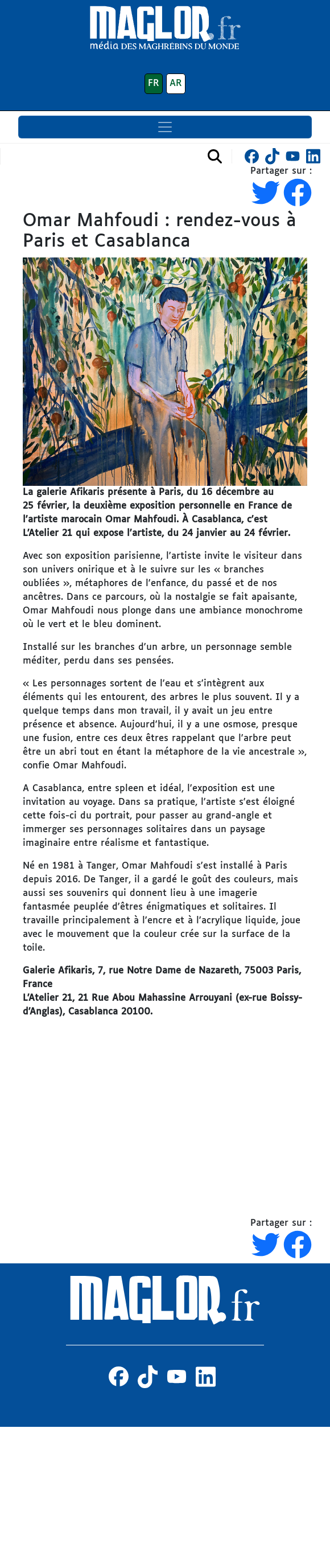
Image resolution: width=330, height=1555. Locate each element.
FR (153, 83)
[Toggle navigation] (165, 127)
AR (176, 83)
